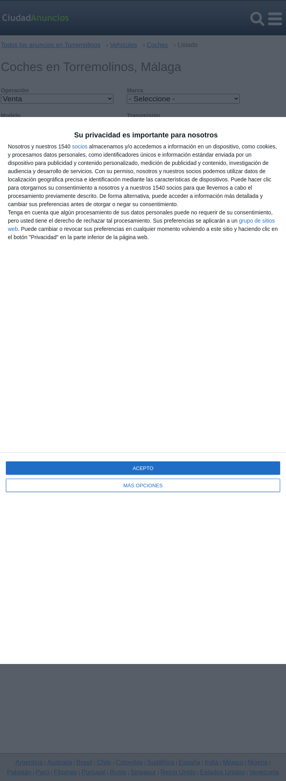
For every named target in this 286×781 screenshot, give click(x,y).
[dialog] (143, 390)
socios (79, 146)
